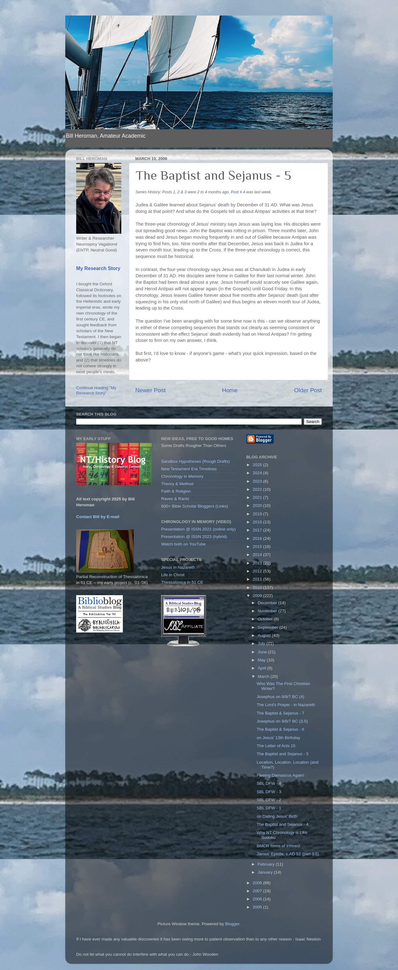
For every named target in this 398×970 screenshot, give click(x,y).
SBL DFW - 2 (269, 800)
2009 (258, 595)
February (267, 864)
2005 (258, 907)
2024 (258, 473)
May (262, 660)
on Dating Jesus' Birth (277, 816)
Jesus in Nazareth (178, 567)
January (266, 872)
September (269, 627)
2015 (258, 546)
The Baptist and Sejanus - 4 (282, 824)
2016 (258, 538)
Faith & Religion (176, 491)
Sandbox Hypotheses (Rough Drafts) (195, 461)
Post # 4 (238, 192)
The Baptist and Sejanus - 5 (282, 754)
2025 (258, 464)
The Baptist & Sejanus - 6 (280, 729)
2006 (258, 899)
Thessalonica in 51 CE (182, 582)
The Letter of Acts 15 (276, 745)
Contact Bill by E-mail (97, 516)
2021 (258, 497)
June (263, 652)
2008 (258, 882)
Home (230, 390)
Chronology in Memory (182, 476)
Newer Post (150, 390)
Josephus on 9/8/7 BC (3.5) (282, 721)
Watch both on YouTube (183, 544)
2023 (258, 481)
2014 (258, 554)
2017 (258, 530)
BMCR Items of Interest (278, 846)
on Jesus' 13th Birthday (278, 737)
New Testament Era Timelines (188, 469)
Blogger (232, 924)
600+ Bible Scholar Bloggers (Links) (194, 506)
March (264, 676)
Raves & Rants (175, 498)
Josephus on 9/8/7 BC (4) (280, 696)
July (262, 643)
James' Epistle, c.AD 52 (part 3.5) (288, 854)
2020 (258, 505)
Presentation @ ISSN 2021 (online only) (198, 529)
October (266, 619)
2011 (258, 579)
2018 (258, 522)
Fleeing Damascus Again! (280, 775)
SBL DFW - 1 (269, 808)
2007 (258, 891)
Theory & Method (177, 483)
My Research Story (98, 268)
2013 (258, 563)
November (268, 611)
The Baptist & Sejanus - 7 (280, 713)
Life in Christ (172, 574)
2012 (258, 571)
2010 (258, 587)
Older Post (308, 390)
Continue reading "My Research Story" (96, 390)
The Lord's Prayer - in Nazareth (286, 704)
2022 (258, 489)
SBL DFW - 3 (269, 791)
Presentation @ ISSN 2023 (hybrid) (194, 536)
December (268, 602)
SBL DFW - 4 (269, 783)
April (262, 668)
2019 (258, 514)
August (265, 635)
